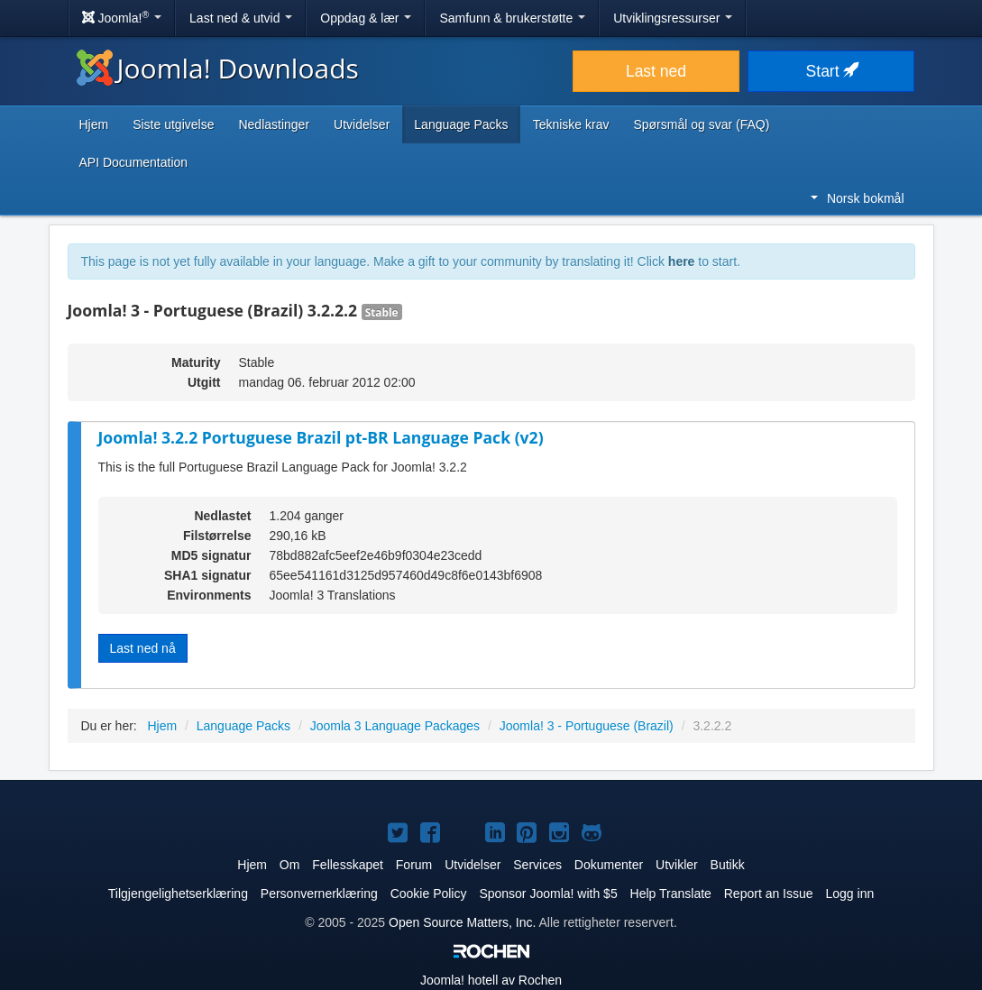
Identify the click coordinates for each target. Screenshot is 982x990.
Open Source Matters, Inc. (462, 922)
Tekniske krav (571, 124)
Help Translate (670, 893)
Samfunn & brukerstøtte (512, 18)
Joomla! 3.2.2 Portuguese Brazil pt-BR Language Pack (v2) (321, 437)
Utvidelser (362, 124)
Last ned (656, 71)
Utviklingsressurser (672, 18)
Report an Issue (768, 893)
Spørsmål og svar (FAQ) (701, 124)
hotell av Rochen (491, 980)
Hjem (94, 124)
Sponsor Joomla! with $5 (548, 893)
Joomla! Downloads (218, 68)
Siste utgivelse (173, 124)
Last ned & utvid (240, 18)
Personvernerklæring (319, 893)
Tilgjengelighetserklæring (178, 893)
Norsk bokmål (857, 198)
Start (831, 71)
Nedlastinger (273, 124)
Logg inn (849, 893)
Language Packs (461, 124)
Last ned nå (143, 648)
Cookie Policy (428, 893)
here (681, 261)
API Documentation (133, 162)
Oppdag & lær (365, 18)
